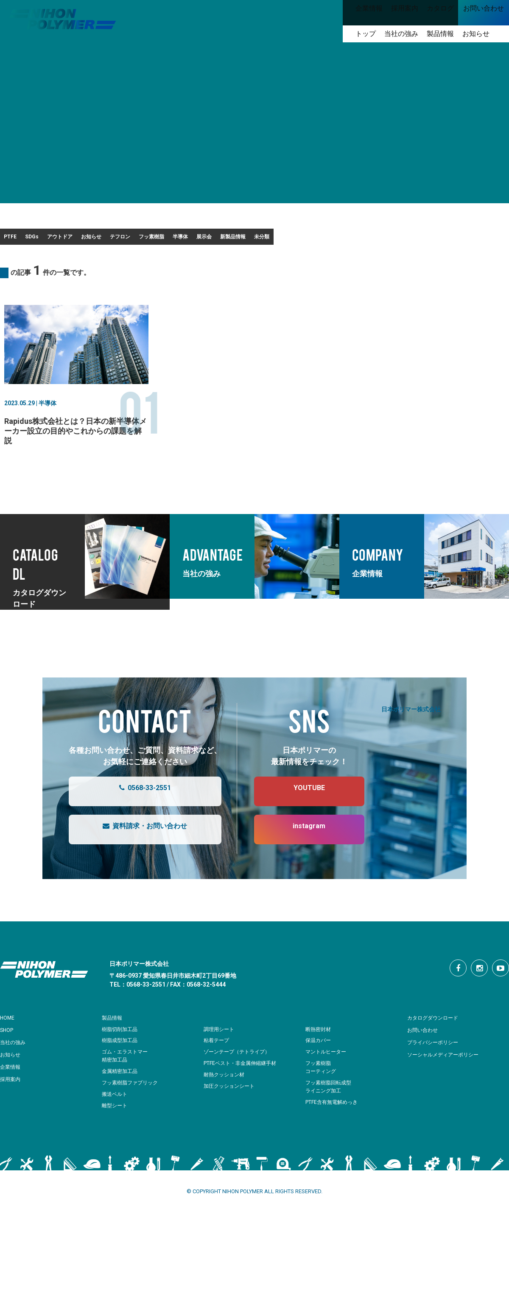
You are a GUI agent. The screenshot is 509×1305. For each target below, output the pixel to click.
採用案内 (12, 1106)
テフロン (228, 239)
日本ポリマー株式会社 (411, 735)
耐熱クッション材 (226, 1101)
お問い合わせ (425, 1056)
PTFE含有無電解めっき (333, 1129)
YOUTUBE (301, 818)
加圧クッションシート (231, 1113)
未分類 (22, 260)
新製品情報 (438, 239)
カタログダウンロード (437, 1044)
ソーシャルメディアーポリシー (448, 1081)
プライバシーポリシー (437, 1069)
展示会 (385, 239)
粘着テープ (217, 1067)
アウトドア (118, 239)
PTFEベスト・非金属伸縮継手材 (243, 1090)
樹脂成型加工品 (121, 1067)
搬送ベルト (115, 1121)
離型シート (115, 1132)
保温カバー (319, 1067)
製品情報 (114, 1044)
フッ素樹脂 (284, 239)
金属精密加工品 (121, 1098)
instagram (300, 857)
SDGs (65, 239)
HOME (8, 1044)
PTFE (20, 239)
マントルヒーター (327, 1079)
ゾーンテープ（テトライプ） (239, 1079)
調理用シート (220, 1056)
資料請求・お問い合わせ (136, 857)
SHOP (8, 1056)
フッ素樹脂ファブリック (132, 1109)
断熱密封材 (319, 1056)
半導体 (338, 239)
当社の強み (15, 1069)
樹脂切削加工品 (121, 1056)
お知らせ (174, 239)
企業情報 (12, 1093)
